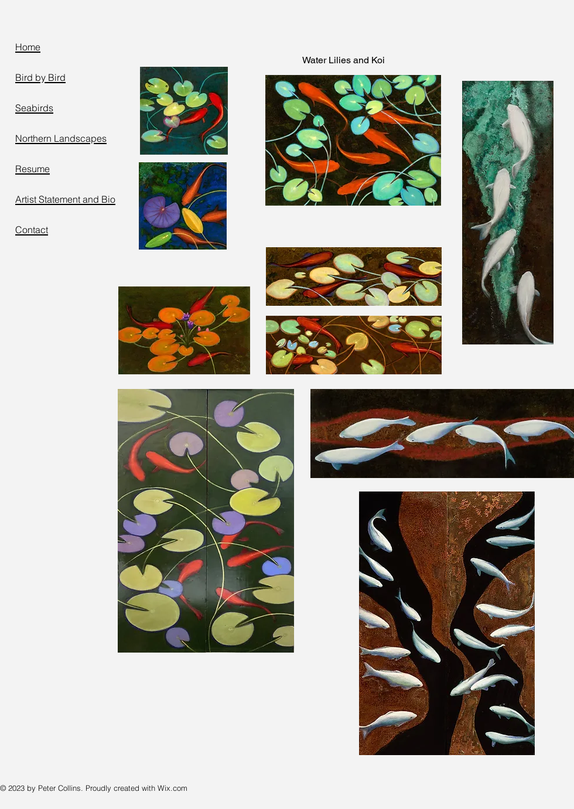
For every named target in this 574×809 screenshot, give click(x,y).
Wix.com (172, 788)
